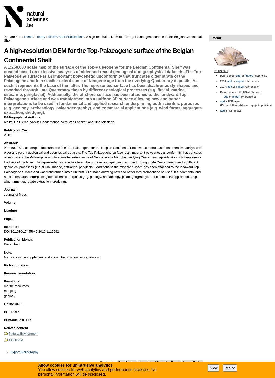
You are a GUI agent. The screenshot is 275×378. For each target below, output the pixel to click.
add (238, 75)
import (248, 75)
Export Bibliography (24, 352)
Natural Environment (23, 333)
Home (28, 37)
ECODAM (16, 340)
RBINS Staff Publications (65, 37)
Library (40, 37)
